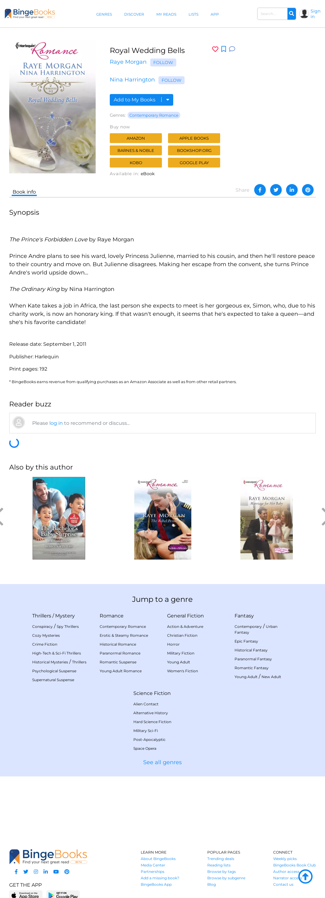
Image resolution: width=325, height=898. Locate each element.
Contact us (283, 884)
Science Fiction (152, 693)
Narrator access (287, 878)
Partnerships (152, 871)
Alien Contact (146, 704)
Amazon (136, 138)
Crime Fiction (44, 644)
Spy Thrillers (68, 626)
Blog (211, 884)
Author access (286, 871)
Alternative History (150, 713)
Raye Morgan (128, 61)
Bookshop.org (194, 150)
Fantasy (244, 616)
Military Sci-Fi (145, 730)
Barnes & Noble (135, 150)
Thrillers (41, 616)
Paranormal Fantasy (253, 659)
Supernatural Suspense (53, 679)
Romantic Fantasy (252, 668)
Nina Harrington (132, 79)
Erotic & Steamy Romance (124, 635)
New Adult (271, 676)
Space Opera (144, 748)
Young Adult (178, 662)
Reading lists (219, 865)
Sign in (315, 13)
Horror (173, 644)
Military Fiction (180, 653)
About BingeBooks (158, 858)
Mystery (65, 616)
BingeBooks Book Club (294, 865)
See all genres (162, 762)
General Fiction (185, 616)
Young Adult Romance (121, 671)
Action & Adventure (185, 626)
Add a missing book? (160, 878)
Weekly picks (285, 858)
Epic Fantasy (246, 641)
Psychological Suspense (54, 671)
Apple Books (194, 138)
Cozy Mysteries (46, 635)
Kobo (136, 162)
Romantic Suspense (118, 662)
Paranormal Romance (120, 653)
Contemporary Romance (153, 115)
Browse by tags (221, 871)
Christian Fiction (182, 635)
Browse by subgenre (226, 878)
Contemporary (248, 626)
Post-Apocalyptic (149, 739)
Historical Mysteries (50, 662)
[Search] (291, 14)
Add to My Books (141, 100)
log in (56, 423)
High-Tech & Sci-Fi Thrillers (56, 653)
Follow (163, 62)
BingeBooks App (156, 884)
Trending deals (220, 858)
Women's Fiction (182, 671)
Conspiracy (42, 626)
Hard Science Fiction (152, 721)
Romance (112, 616)
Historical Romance (118, 644)
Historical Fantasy (251, 650)
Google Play (194, 162)
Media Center (153, 865)
